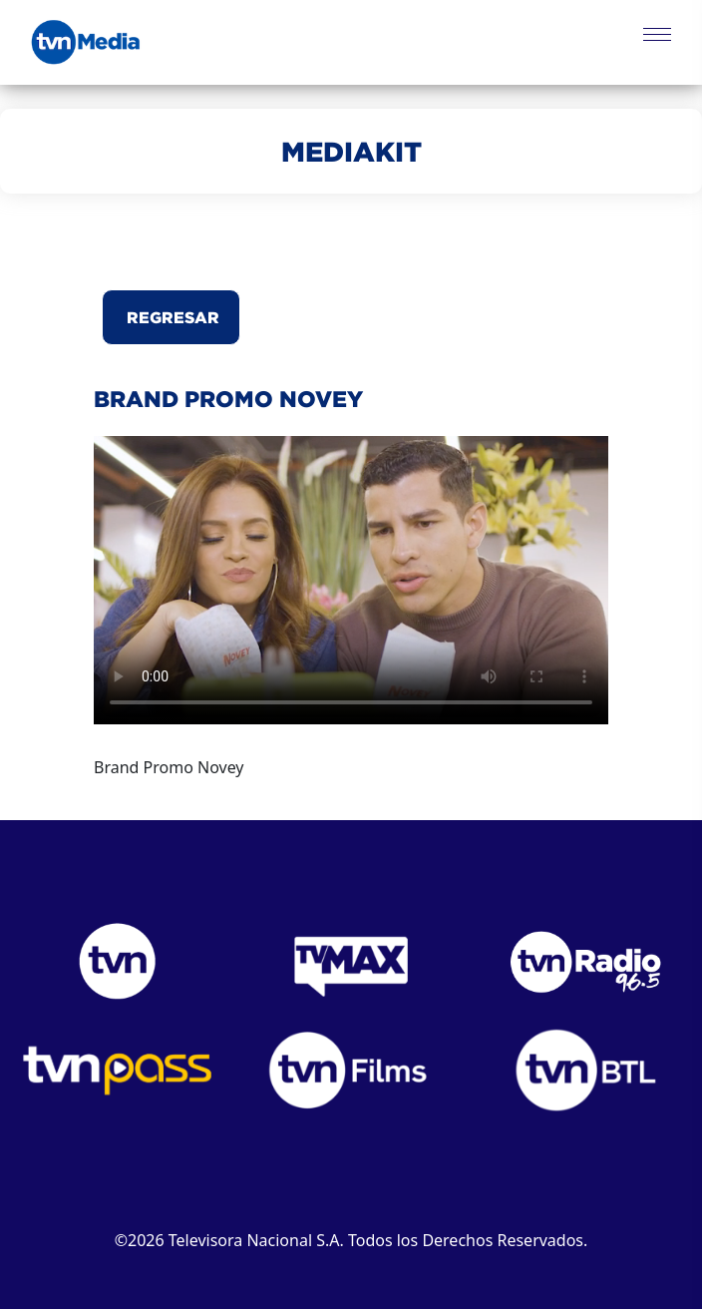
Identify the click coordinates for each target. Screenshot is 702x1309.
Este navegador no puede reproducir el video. (351, 580)
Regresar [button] (171, 317)
